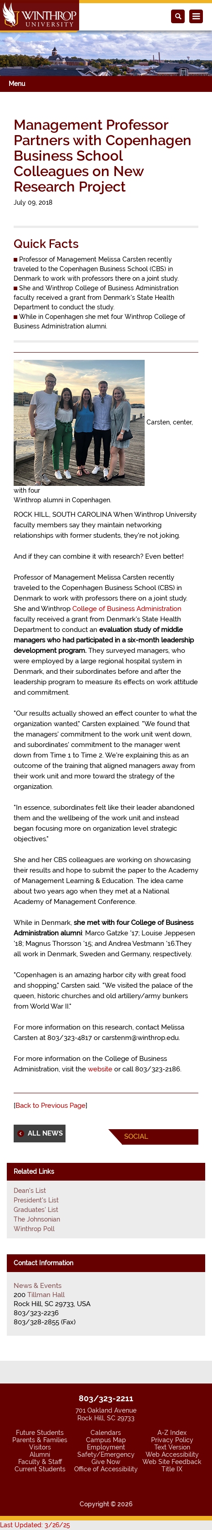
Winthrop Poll (34, 1228)
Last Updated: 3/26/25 (35, 1525)
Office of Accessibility (106, 1469)
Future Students (40, 1432)
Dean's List (30, 1190)
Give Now (106, 1461)
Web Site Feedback (172, 1461)
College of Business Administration (127, 609)
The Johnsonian (37, 1219)
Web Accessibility (172, 1454)
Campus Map (106, 1440)
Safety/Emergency (106, 1454)
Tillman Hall (46, 1295)
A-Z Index (172, 1432)
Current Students (40, 1469)
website (100, 1069)
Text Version (172, 1447)
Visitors (40, 1447)
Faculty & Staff (40, 1461)
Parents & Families (39, 1440)
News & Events (37, 1286)
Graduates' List (36, 1209)
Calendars (106, 1432)
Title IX (172, 1469)
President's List (36, 1200)
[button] (16, 42)
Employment (106, 1447)
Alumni (40, 1454)
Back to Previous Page (50, 1105)
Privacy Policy (172, 1440)
